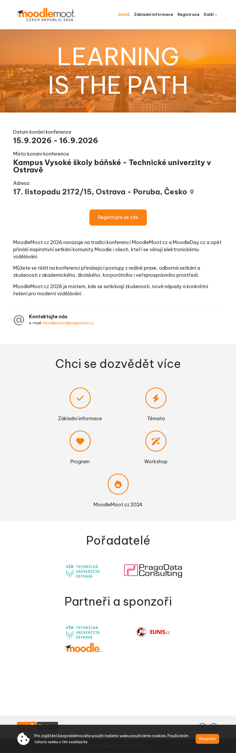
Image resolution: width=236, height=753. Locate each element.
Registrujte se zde (118, 217)
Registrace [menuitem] (188, 14)
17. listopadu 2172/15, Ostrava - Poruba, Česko (100, 191)
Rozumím (207, 738)
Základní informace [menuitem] (153, 14)
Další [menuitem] (209, 14)
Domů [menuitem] (124, 14)
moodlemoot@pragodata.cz (68, 323)
